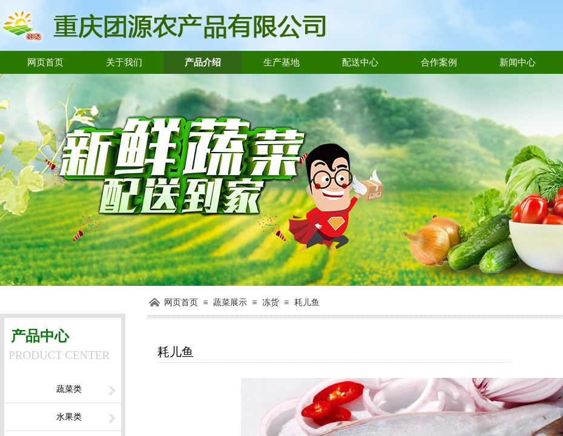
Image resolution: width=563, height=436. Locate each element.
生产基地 (281, 62)
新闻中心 (517, 62)
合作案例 (439, 62)
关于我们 (124, 62)
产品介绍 (203, 62)
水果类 (69, 416)
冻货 (270, 302)
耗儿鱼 (307, 302)
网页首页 (45, 62)
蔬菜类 (69, 389)
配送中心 (360, 62)
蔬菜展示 (230, 302)
